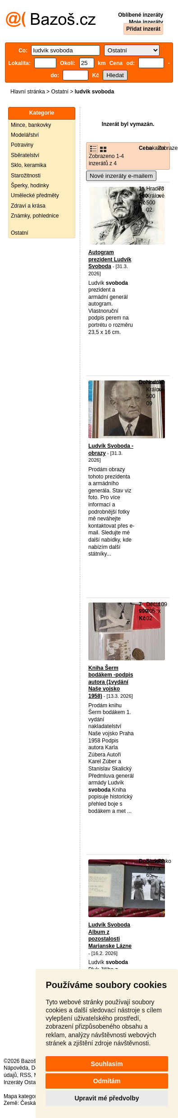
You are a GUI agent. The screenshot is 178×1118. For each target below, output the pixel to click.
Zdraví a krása (28, 206)
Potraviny (22, 145)
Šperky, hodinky (30, 185)
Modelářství (25, 135)
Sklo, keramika (28, 165)
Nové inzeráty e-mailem (121, 175)
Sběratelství (25, 155)
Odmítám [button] (107, 1081)
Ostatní (59, 91)
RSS (25, 1075)
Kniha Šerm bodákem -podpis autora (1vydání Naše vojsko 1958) (110, 682)
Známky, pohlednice (35, 216)
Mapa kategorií (21, 1096)
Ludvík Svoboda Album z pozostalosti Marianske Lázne (110, 935)
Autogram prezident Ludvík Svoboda (109, 259)
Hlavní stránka (27, 91)
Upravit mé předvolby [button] (106, 1098)
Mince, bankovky (31, 125)
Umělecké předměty (35, 195)
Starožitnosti (26, 175)
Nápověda (16, 1068)
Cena (145, 148)
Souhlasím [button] (107, 1063)
